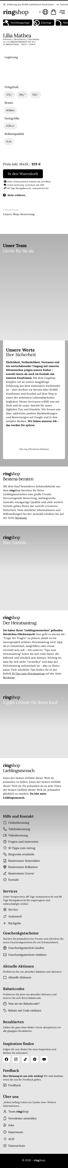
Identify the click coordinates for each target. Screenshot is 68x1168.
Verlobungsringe (16, 23)
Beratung (21, 517)
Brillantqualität (14, 133)
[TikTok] (25, 1059)
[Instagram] (15, 1059)
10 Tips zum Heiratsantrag (28, 673)
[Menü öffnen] (61, 12)
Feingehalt (12, 87)
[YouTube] (44, 1059)
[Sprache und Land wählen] (43, 12)
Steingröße (12, 118)
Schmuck (7, 39)
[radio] (11, 71)
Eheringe (43, 23)
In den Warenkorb (23, 173)
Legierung (11, 57)
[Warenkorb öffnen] (53, 12)
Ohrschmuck (20, 39)
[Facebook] (6, 1059)
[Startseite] (16, 12)
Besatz (9, 102)
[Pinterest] (34, 1059)
